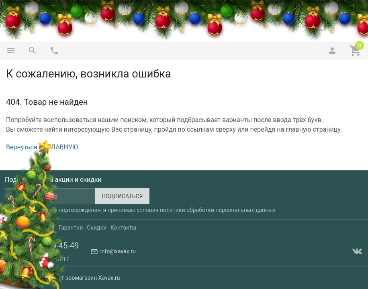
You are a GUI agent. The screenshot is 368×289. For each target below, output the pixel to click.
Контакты (123, 227)
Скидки (96, 227)
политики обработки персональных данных (218, 210)
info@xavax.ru (117, 251)
